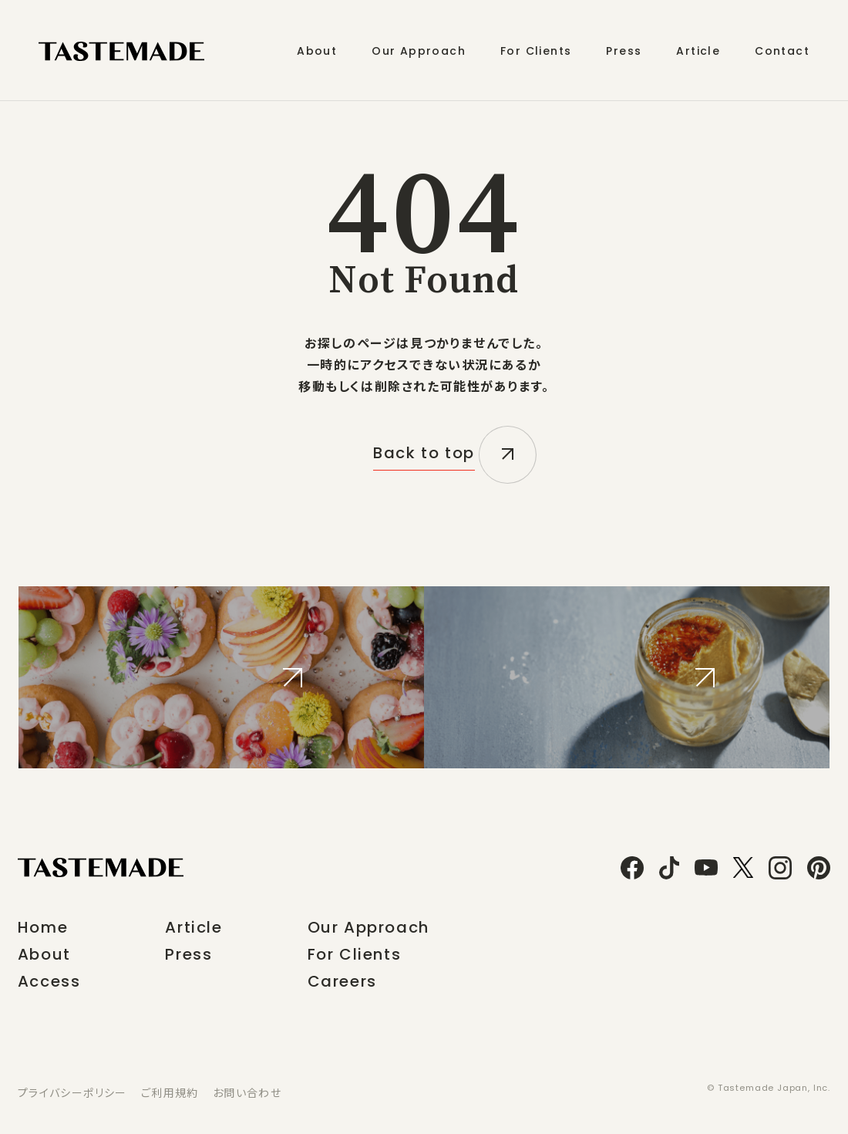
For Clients (355, 954)
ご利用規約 (170, 1092)
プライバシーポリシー (72, 1092)
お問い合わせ (247, 1092)
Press (188, 954)
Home (43, 927)
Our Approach (368, 927)
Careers (342, 981)
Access (49, 981)
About (44, 954)
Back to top (424, 455)
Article (193, 927)
